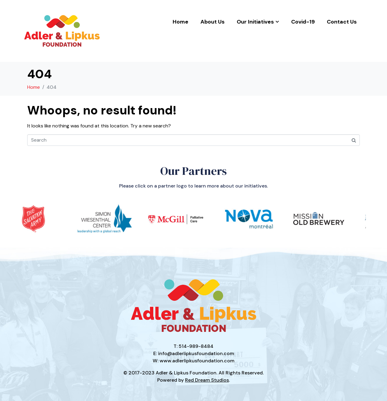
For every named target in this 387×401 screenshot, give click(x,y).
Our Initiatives (258, 21)
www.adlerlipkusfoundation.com (197, 361)
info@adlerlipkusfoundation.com (196, 353)
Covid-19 (303, 21)
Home (180, 21)
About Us (212, 21)
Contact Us (342, 21)
